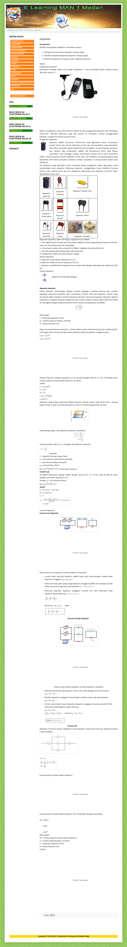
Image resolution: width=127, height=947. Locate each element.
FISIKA (14, 63)
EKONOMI (15, 60)
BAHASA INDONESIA (19, 51)
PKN (13, 76)
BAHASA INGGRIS (18, 54)
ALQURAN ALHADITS (19, 96)
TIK (13, 89)
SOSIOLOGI (16, 86)
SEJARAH (15, 79)
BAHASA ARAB (17, 47)
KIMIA (14, 70)
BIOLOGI (15, 57)
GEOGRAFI (15, 67)
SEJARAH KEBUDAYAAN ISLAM (22, 83)
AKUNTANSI (16, 44)
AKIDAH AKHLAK (17, 41)
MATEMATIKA (16, 73)
